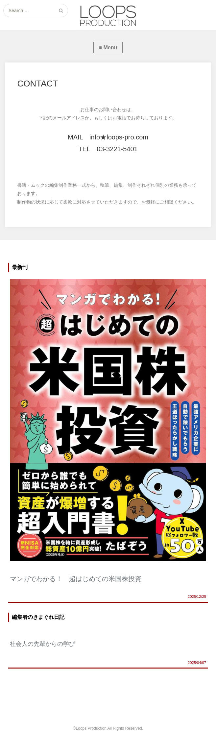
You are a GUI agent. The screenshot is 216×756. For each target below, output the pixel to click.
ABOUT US (64, 706)
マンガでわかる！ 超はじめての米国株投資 (75, 578)
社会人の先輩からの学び (42, 644)
